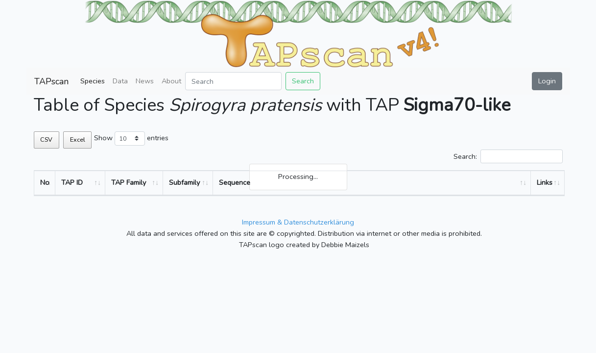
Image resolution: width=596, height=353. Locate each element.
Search (303, 81)
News (145, 81)
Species (92, 81)
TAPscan (51, 81)
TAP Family (128, 182)
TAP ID (72, 182)
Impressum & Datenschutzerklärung (298, 222)
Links (544, 182)
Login (547, 81)
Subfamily (184, 182)
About (171, 81)
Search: (507, 157)
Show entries (131, 138)
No (44, 182)
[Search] (233, 81)
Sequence (234, 182)
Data (120, 81)
